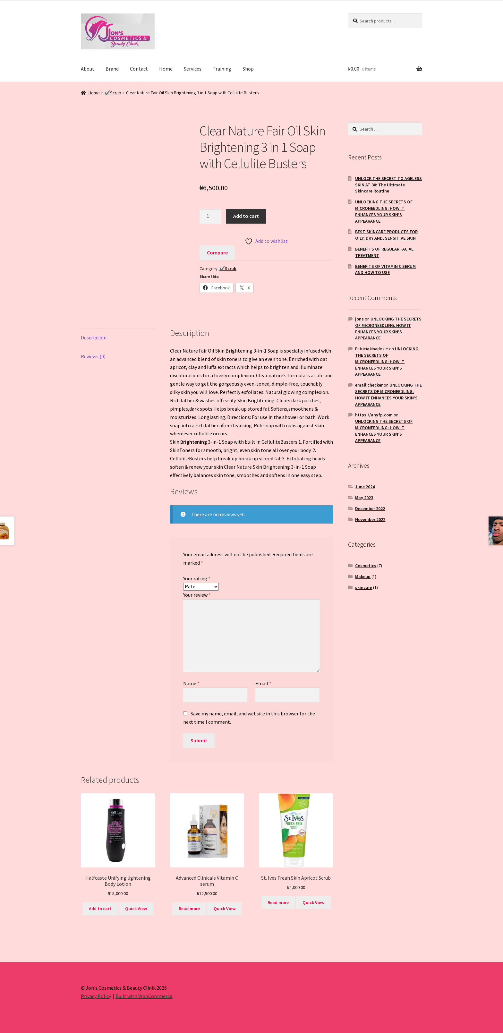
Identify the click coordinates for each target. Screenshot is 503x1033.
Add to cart (246, 216)
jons (359, 319)
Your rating (196, 578)
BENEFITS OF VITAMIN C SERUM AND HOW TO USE (385, 269)
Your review (197, 595)
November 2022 (370, 519)
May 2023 (364, 497)
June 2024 (365, 487)
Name (191, 683)
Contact (139, 68)
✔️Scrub (113, 93)
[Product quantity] (210, 216)
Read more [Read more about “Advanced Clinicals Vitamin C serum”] (189, 908)
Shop (248, 68)
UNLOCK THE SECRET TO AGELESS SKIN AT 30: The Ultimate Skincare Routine (388, 184)
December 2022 (370, 508)
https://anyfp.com (374, 415)
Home (166, 68)
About (87, 68)
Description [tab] (94, 337)
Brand (112, 68)
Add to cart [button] (100, 908)
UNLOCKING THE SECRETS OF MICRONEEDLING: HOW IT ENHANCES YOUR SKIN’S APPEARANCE (384, 211)
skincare (363, 587)
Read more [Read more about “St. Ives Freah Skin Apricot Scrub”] (278, 902)
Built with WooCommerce (143, 996)
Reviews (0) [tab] (93, 356)
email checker (369, 385)
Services (192, 68)
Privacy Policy (96, 996)
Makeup (363, 576)
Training (222, 68)
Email (263, 683)
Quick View (136, 908)
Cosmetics (365, 565)
